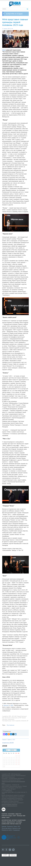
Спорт (14, 815)
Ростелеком (10, 725)
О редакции (16, 830)
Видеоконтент (11, 822)
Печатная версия (7, 828)
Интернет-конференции (18, 820)
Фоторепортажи (6, 820)
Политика (4, 814)
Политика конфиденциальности (9, 805)
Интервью (19, 822)
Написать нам (16, 828)
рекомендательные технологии (9, 804)
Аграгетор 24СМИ (8, 743)
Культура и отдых (7, 815)
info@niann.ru (8, 790)
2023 (13, 739)
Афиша (4, 817)
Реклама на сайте (7, 830)
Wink (3, 50)
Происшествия (21, 815)
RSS (19, 826)
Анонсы (4, 822)
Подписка (10, 826)
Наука (8, 817)
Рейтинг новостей (15, 824)
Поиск (15, 826)
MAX (11, 705)
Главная (4, 739)
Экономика (11, 814)
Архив (9, 739)
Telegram (6, 705)
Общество (18, 814)
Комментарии (6, 824)
